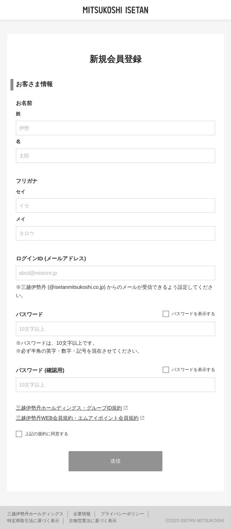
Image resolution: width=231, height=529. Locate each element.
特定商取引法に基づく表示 (33, 520)
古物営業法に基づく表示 (93, 520)
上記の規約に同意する (46, 433)
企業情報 (82, 513)
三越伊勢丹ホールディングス (35, 513)
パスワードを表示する (193, 313)
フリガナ (27, 181)
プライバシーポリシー (122, 513)
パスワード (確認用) (40, 370)
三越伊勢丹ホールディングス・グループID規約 (72, 408)
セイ (20, 191)
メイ (20, 219)
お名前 (24, 103)
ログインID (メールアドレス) (51, 258)
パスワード (29, 314)
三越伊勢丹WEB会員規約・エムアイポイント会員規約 (80, 418)
